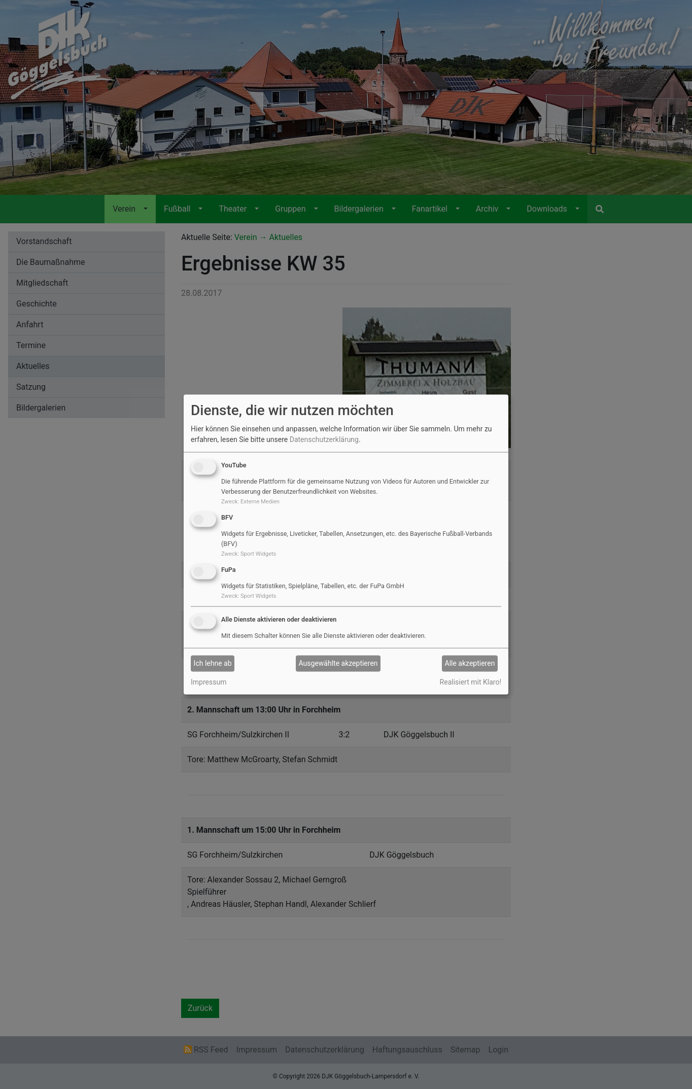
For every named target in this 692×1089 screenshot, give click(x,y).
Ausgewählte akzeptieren (338, 663)
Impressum (208, 681)
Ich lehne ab (213, 663)
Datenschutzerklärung (324, 439)
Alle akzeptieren (470, 663)
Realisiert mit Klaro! (470, 681)
